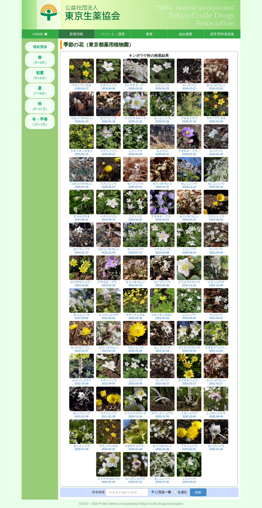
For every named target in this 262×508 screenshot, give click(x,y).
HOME (40, 34)
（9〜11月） (40, 106)
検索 (198, 492)
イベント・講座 (113, 34)
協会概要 (186, 34)
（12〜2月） (40, 121)
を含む (182, 492)
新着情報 (76, 34)
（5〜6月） (40, 75)
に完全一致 (163, 492)
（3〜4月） (40, 59)
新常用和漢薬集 (222, 34)
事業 (149, 34)
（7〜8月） (40, 90)
